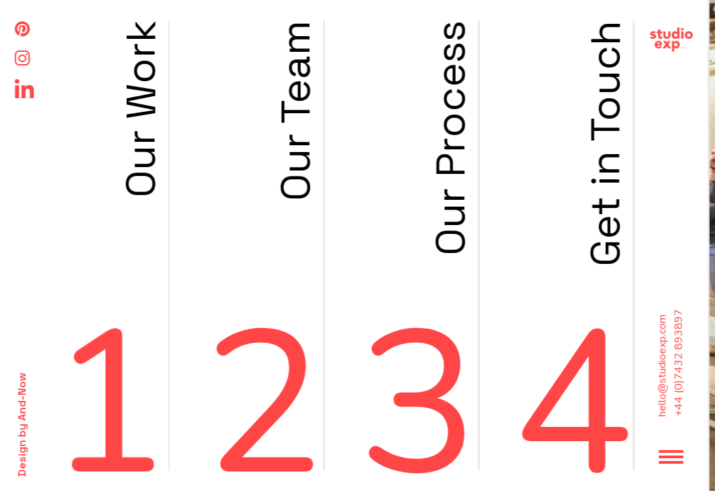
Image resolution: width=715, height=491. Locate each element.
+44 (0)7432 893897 (44, 363)
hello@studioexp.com (27, 365)
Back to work (681, 34)
